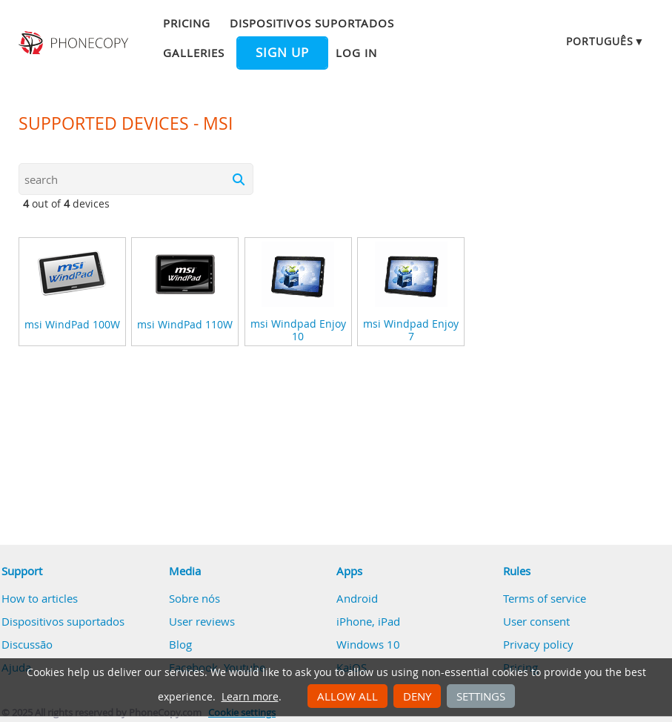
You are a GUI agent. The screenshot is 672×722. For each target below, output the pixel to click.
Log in (356, 52)
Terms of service (544, 598)
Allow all (347, 696)
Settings (480, 696)
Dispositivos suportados (312, 23)
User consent (536, 621)
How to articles (39, 598)
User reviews (202, 621)
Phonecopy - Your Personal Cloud (75, 43)
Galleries (193, 52)
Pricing (186, 23)
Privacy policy (538, 644)
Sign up (282, 52)
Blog (180, 644)
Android (357, 598)
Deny (417, 696)
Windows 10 (368, 644)
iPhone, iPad (368, 621)
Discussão (27, 644)
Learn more (250, 696)
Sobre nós (194, 598)
